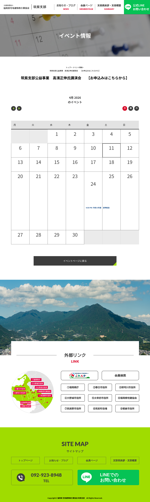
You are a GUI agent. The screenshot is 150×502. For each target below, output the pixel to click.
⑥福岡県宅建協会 (127, 398)
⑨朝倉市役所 (127, 408)
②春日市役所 (100, 387)
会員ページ (86, 7)
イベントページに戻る (75, 261)
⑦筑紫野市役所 (73, 408)
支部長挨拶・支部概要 (109, 7)
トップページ (25, 460)
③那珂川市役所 (127, 387)
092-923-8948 (46, 475)
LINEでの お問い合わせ (113, 477)
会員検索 (120, 375)
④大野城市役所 (73, 398)
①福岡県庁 (73, 387)
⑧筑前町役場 (100, 408)
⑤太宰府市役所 (100, 398)
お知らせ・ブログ (65, 7)
